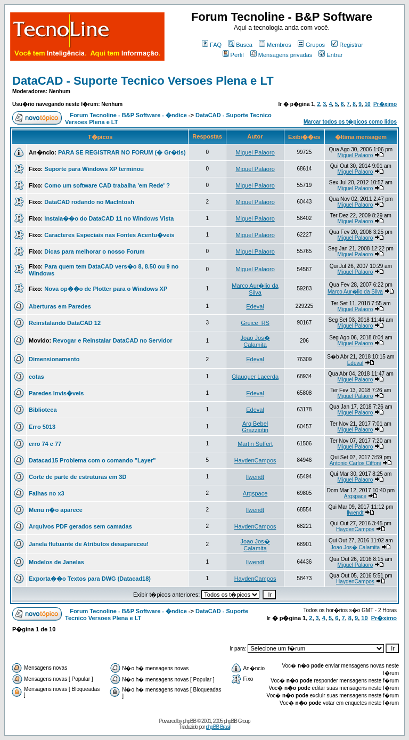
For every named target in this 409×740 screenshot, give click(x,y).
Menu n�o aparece (56, 510)
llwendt (255, 477)
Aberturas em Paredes (60, 306)
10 (367, 104)
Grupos (311, 45)
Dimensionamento (54, 359)
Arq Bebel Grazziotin (255, 426)
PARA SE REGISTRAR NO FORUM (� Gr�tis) (122, 152)
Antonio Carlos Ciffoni (355, 463)
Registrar (347, 45)
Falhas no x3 (46, 493)
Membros (275, 45)
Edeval (255, 306)
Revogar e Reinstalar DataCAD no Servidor (112, 340)
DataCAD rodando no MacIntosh (89, 202)
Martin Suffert (255, 444)
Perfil (233, 55)
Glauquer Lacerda (255, 376)
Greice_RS (255, 323)
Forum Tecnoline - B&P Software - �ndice (128, 115)
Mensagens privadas (281, 55)
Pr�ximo (385, 104)
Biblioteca (43, 409)
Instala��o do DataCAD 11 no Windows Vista (109, 218)
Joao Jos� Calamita (255, 341)
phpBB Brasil (218, 727)
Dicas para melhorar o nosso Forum (94, 251)
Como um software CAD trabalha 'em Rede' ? (107, 185)
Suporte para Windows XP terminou (94, 169)
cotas (36, 376)
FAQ (212, 45)
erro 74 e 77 (45, 444)
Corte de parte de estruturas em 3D (77, 477)
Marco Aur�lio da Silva (255, 289)
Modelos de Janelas (56, 562)
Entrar (330, 55)
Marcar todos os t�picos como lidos (350, 122)
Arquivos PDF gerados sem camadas (80, 526)
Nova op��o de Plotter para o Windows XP (105, 289)
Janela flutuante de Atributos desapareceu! (89, 544)
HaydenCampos (255, 460)
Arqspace (255, 493)
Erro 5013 (42, 427)
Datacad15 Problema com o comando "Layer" (92, 460)
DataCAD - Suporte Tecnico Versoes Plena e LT (143, 80)
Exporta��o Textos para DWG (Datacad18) (90, 578)
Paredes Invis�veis (56, 393)
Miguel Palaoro (254, 152)
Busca (240, 45)
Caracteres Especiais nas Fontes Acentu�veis (109, 235)
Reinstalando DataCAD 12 (65, 323)
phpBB (189, 721)
